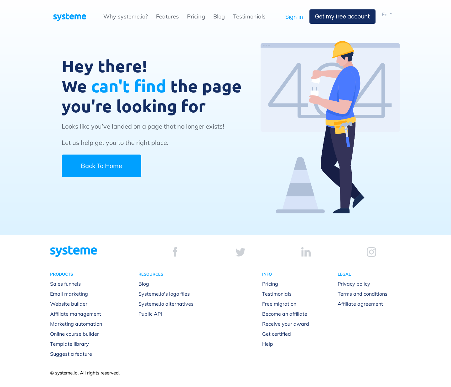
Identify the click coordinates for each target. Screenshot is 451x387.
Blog (219, 16)
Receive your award (285, 324)
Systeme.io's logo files (164, 294)
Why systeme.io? (125, 16)
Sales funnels (65, 284)
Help (267, 344)
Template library (69, 344)
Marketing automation (76, 324)
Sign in (294, 16)
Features (167, 16)
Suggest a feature (71, 354)
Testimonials (249, 16)
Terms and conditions (362, 294)
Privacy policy (354, 284)
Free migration (279, 304)
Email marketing (69, 294)
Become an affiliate (284, 314)
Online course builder (74, 334)
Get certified (276, 334)
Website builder (68, 304)
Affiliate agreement (360, 304)
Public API (150, 314)
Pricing (196, 16)
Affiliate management (75, 314)
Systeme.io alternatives (166, 304)
